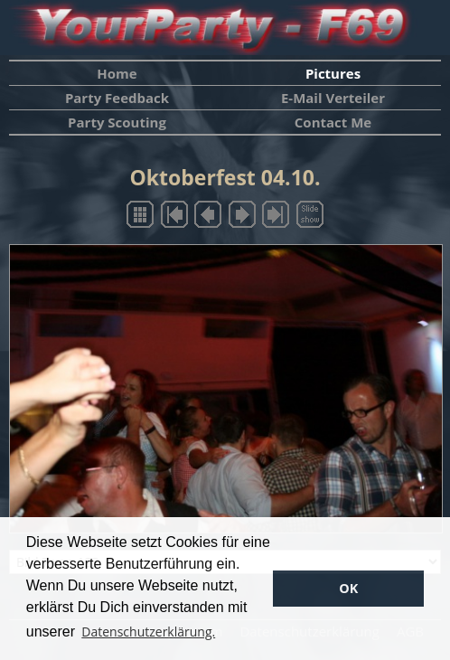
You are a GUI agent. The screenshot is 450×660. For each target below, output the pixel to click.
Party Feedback (117, 98)
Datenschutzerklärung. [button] (148, 631)
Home (116, 73)
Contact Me (333, 122)
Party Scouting (117, 122)
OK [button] (348, 588)
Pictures (333, 73)
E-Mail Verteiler (333, 98)
